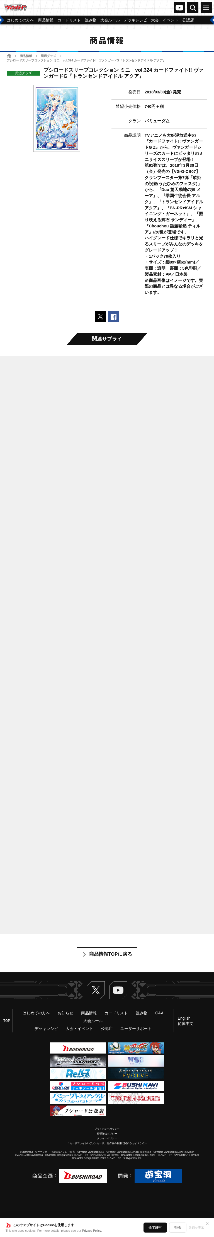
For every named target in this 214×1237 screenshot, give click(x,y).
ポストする (100, 316)
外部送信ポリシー (107, 1133)
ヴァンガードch (179, 7)
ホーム (9, 55)
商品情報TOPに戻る (110, 954)
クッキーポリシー (107, 1138)
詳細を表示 (196, 1227)
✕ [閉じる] (207, 1223)
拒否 (177, 1227)
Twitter (96, 990)
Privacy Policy (91, 1230)
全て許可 (155, 1227)
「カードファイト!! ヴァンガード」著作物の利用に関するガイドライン (107, 1143)
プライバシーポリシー (107, 1128)
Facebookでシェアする (113, 316)
